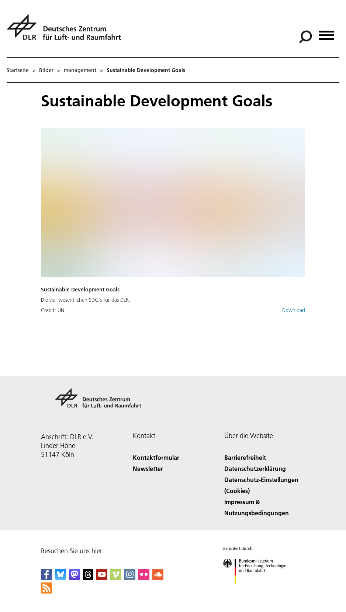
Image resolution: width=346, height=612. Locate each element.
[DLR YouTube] (101, 577)
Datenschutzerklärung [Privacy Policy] (255, 468)
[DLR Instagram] (129, 577)
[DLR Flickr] (143, 577)
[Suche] (305, 37)
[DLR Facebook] (46, 577)
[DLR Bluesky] (60, 577)
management (80, 70)
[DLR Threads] (88, 577)
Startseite (18, 70)
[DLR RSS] (46, 591)
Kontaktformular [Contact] (156, 457)
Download (293, 310)
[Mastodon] (74, 577)
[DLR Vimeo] (115, 577)
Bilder (46, 70)
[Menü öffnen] (326, 32)
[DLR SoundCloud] (157, 577)
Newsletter (148, 468)
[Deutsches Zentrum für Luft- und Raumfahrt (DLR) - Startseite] (67, 31)
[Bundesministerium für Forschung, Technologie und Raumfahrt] (258, 590)
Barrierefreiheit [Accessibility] (245, 457)
